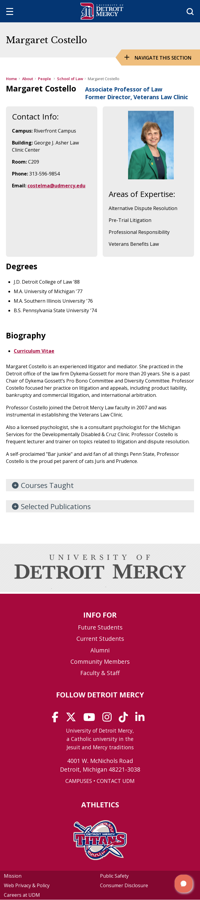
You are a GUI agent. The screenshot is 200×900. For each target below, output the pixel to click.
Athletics (100, 804)
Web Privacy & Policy (27, 885)
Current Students (100, 639)
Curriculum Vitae (34, 351)
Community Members (100, 661)
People (45, 78)
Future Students (100, 627)
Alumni (100, 650)
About (27, 78)
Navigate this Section (163, 58)
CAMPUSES (78, 780)
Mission (12, 876)
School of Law (70, 78)
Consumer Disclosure (124, 885)
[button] (184, 884)
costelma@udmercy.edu (56, 185)
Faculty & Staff (100, 673)
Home (11, 78)
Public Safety (114, 876)
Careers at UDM (22, 895)
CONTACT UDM (116, 780)
